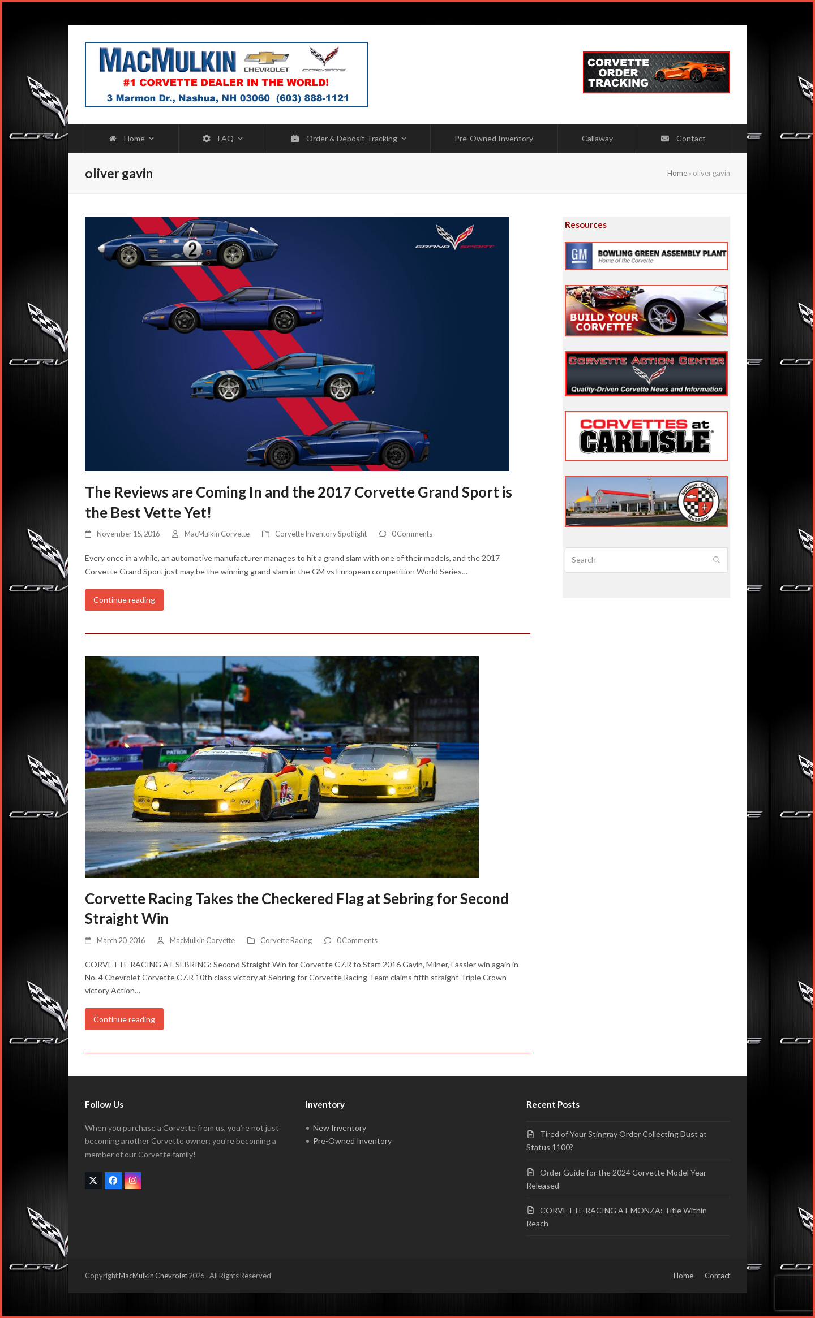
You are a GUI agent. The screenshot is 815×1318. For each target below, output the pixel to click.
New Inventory (339, 1128)
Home (677, 173)
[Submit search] (716, 560)
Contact (717, 1275)
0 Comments (412, 533)
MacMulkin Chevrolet (153, 1275)
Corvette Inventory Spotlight (321, 533)
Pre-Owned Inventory (352, 1141)
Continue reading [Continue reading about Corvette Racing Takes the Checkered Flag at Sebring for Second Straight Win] (124, 1019)
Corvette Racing (286, 940)
